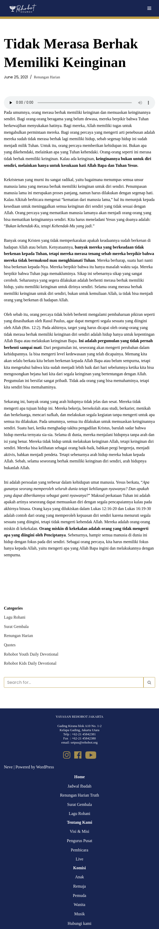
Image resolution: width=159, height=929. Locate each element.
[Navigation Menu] (149, 8)
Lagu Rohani (14, 617)
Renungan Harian (47, 77)
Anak (79, 877)
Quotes (10, 645)
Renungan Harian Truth (79, 795)
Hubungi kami (80, 923)
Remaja (79, 886)
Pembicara (79, 850)
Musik (79, 914)
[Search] (73, 682)
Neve (8, 767)
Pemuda (79, 895)
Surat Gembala (16, 626)
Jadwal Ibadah (80, 786)
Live (79, 859)
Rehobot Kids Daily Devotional (30, 663)
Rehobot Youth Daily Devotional (31, 654)
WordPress (45, 767)
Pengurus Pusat (79, 840)
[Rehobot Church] (22, 8)
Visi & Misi (79, 831)
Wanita (79, 904)
